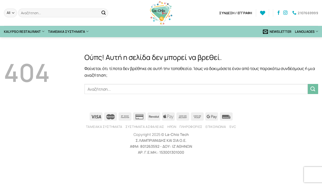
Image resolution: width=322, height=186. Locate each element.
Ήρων (171, 127)
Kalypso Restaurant (24, 31)
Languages (306, 31)
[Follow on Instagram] (285, 13)
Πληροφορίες (190, 127)
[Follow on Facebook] (279, 13)
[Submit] (103, 13)
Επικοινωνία (216, 127)
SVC (232, 127)
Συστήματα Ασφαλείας (144, 127)
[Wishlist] (262, 13)
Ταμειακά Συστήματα (68, 31)
